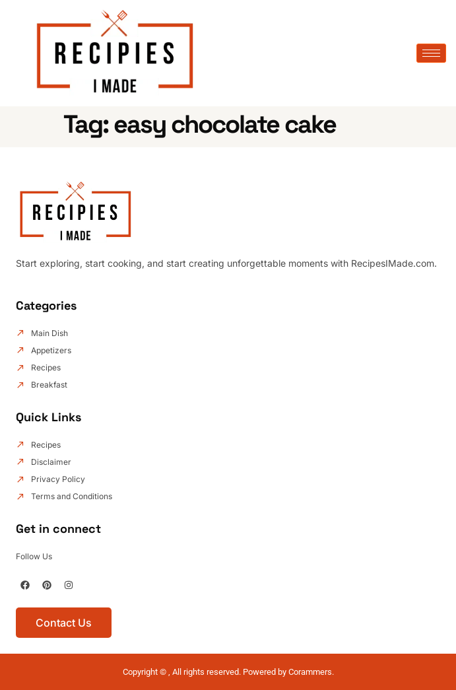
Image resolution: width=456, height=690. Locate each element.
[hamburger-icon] (431, 53)
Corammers (310, 672)
